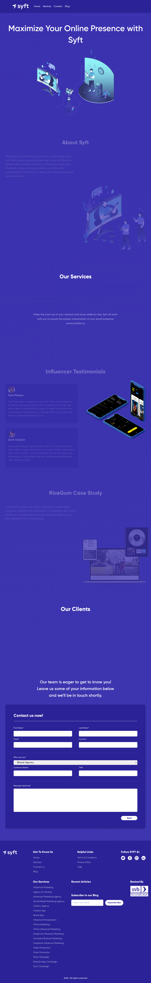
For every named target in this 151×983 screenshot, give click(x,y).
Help (80, 867)
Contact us (38, 867)
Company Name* (21, 768)
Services (47, 6)
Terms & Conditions (87, 857)
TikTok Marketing (41, 924)
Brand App (38, 915)
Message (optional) (22, 786)
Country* (83, 739)
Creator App (39, 910)
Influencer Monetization (45, 920)
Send (129, 818)
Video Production (41, 947)
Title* (81, 768)
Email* (16, 739)
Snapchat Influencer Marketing (48, 933)
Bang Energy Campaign (45, 961)
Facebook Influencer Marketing (48, 943)
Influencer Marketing (43, 887)
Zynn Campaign (41, 966)
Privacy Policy (84, 862)
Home (37, 6)
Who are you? (20, 757)
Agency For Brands (42, 892)
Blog (67, 6)
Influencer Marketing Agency (47, 896)
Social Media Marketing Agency (48, 901)
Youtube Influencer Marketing (47, 938)
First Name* (19, 728)
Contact (58, 6)
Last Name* (84, 728)
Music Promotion (41, 952)
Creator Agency (41, 906)
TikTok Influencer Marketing (46, 929)
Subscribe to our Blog (84, 895)
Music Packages (41, 957)
